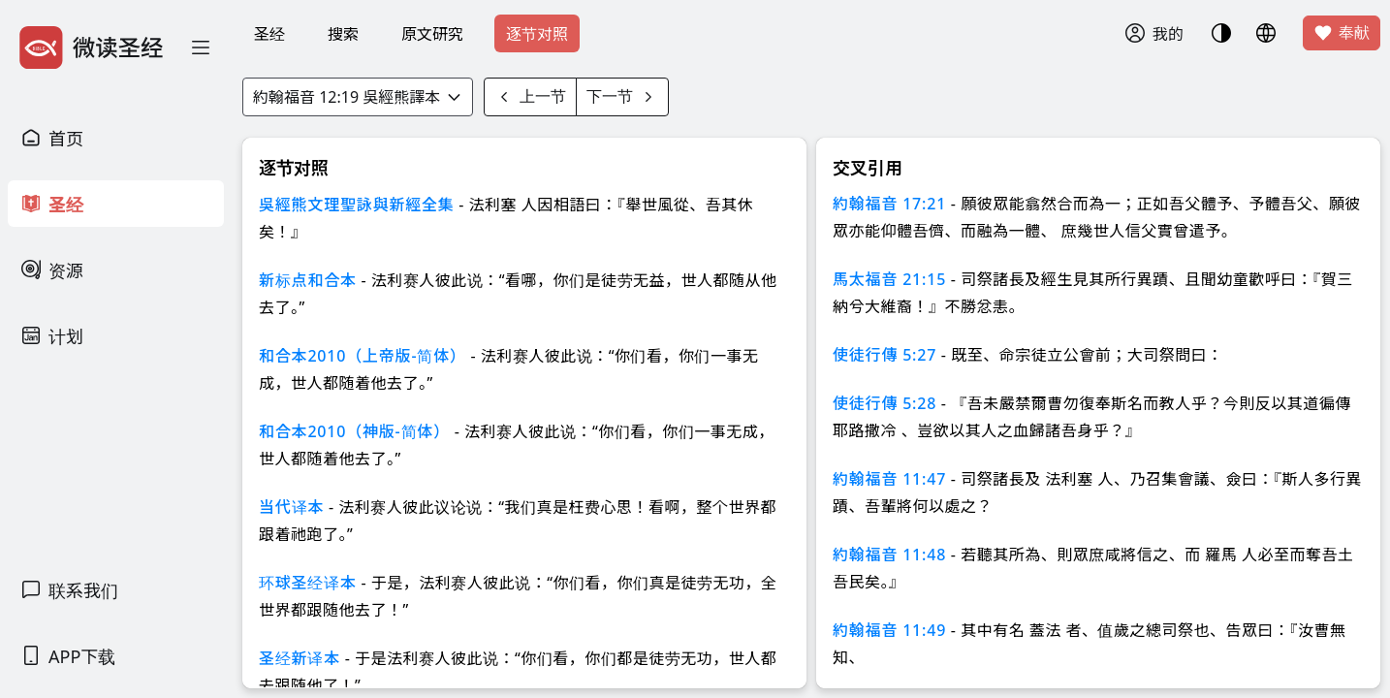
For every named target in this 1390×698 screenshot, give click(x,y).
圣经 (269, 34)
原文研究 (432, 34)
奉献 (1341, 33)
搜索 (343, 34)
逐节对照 (537, 34)
